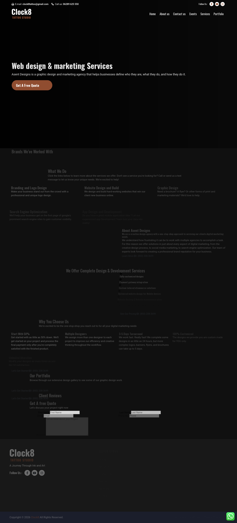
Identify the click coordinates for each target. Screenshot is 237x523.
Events (193, 14)
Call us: (65, 4)
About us (164, 14)
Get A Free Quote (27, 85)
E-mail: (30, 4)
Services (205, 14)
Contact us (179, 14)
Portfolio (219, 14)
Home (152, 14)
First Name (41, 412)
